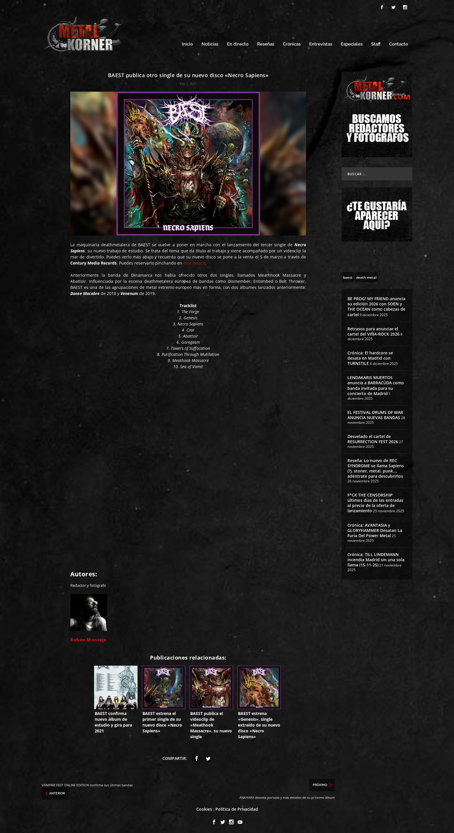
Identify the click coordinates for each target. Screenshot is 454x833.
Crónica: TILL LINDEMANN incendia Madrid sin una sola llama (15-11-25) (375, 558)
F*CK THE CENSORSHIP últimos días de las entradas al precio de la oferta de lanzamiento (375, 501)
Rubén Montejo (88, 638)
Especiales (352, 42)
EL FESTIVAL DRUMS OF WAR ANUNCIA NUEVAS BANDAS (375, 413)
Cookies (204, 807)
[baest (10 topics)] (348, 275)
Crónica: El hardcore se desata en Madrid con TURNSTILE (370, 356)
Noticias (210, 42)
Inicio (187, 42)
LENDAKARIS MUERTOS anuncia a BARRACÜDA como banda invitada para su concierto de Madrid (375, 384)
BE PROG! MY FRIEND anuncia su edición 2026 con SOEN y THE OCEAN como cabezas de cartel (376, 305)
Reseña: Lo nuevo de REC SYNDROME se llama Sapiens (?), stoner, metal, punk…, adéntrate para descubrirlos (375, 466)
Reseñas (265, 42)
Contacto (398, 42)
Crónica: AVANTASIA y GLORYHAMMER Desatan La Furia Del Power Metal (374, 529)
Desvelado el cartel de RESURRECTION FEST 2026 (372, 437)
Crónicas (292, 42)
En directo (237, 42)
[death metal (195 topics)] (366, 275)
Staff (375, 42)
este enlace (194, 261)
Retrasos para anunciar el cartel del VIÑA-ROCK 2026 (373, 329)
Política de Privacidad (236, 807)
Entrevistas (320, 42)
